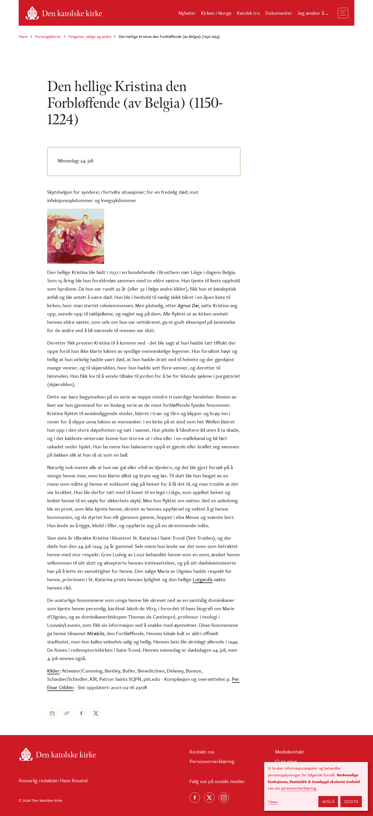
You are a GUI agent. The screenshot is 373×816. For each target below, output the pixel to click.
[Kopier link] (67, 713)
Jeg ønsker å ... (312, 12)
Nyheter (187, 12)
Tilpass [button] (273, 801)
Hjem (23, 36)
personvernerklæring (298, 788)
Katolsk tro (248, 12)
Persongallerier (48, 36)
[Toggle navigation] (343, 13)
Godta (351, 801)
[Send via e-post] (52, 713)
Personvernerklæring (212, 761)
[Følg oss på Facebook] (195, 797)
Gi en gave (286, 761)
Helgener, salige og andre (89, 36)
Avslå (328, 801)
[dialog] (316, 786)
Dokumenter (278, 12)
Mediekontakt (289, 751)
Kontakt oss (202, 751)
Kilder (53, 670)
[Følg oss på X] (209, 797)
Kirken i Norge (216, 12)
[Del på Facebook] (81, 713)
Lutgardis (203, 579)
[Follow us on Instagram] (224, 797)
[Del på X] (96, 713)
